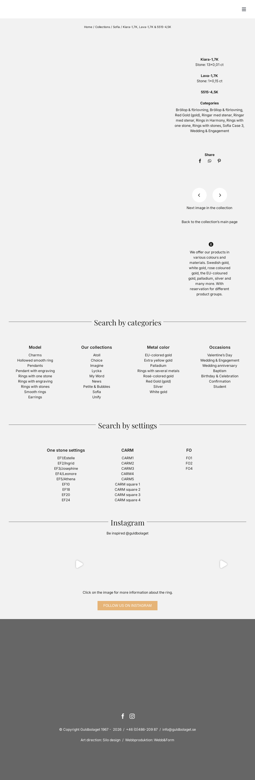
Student (219, 386)
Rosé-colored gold (158, 376)
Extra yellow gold (158, 360)
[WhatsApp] (209, 160)
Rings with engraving (35, 381)
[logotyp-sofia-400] (209, 37)
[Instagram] (132, 716)
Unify (96, 397)
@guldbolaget (137, 533)
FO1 (189, 458)
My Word (96, 376)
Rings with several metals (158, 371)
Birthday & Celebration (219, 376)
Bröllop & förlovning (192, 110)
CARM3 (127, 468)
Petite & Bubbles (96, 386)
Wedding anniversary (219, 365)
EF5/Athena (65, 479)
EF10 (66, 484)
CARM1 (128, 458)
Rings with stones (206, 125)
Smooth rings (35, 392)
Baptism (219, 371)
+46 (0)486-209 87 (142, 729)
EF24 (66, 500)
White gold (158, 392)
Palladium (158, 365)
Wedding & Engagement (209, 131)
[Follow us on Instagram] (127, 605)
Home (88, 27)
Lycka (97, 371)
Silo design (112, 740)
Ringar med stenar (217, 115)
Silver (158, 386)
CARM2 (127, 463)
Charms (35, 355)
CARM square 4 (128, 500)
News (96, 381)
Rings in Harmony (210, 120)
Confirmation (220, 381)
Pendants (35, 365)
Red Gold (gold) (187, 115)
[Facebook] (200, 160)
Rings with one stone (35, 376)
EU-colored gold (158, 355)
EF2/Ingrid (66, 463)
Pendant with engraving (35, 371)
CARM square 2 (127, 489)
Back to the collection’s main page (210, 222)
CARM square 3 (127, 494)
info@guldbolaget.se (179, 729)
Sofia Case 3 (233, 125)
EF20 (66, 494)
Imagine (96, 365)
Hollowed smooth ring (35, 360)
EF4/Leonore (66, 473)
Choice (96, 360)
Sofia (116, 27)
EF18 (66, 489)
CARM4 (127, 473)
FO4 (189, 468)
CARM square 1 (127, 484)
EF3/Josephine (66, 468)
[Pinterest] (219, 160)
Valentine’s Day (219, 355)
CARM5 (127, 479)
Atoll (96, 355)
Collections (102, 27)
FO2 (189, 463)
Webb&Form (164, 740)
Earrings (35, 397)
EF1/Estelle (66, 458)
